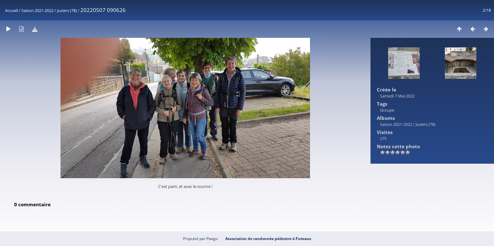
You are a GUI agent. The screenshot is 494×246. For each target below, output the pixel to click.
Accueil (11, 10)
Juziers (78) (67, 10)
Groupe (387, 110)
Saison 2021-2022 (37, 10)
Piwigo (212, 238)
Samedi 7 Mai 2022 (397, 96)
